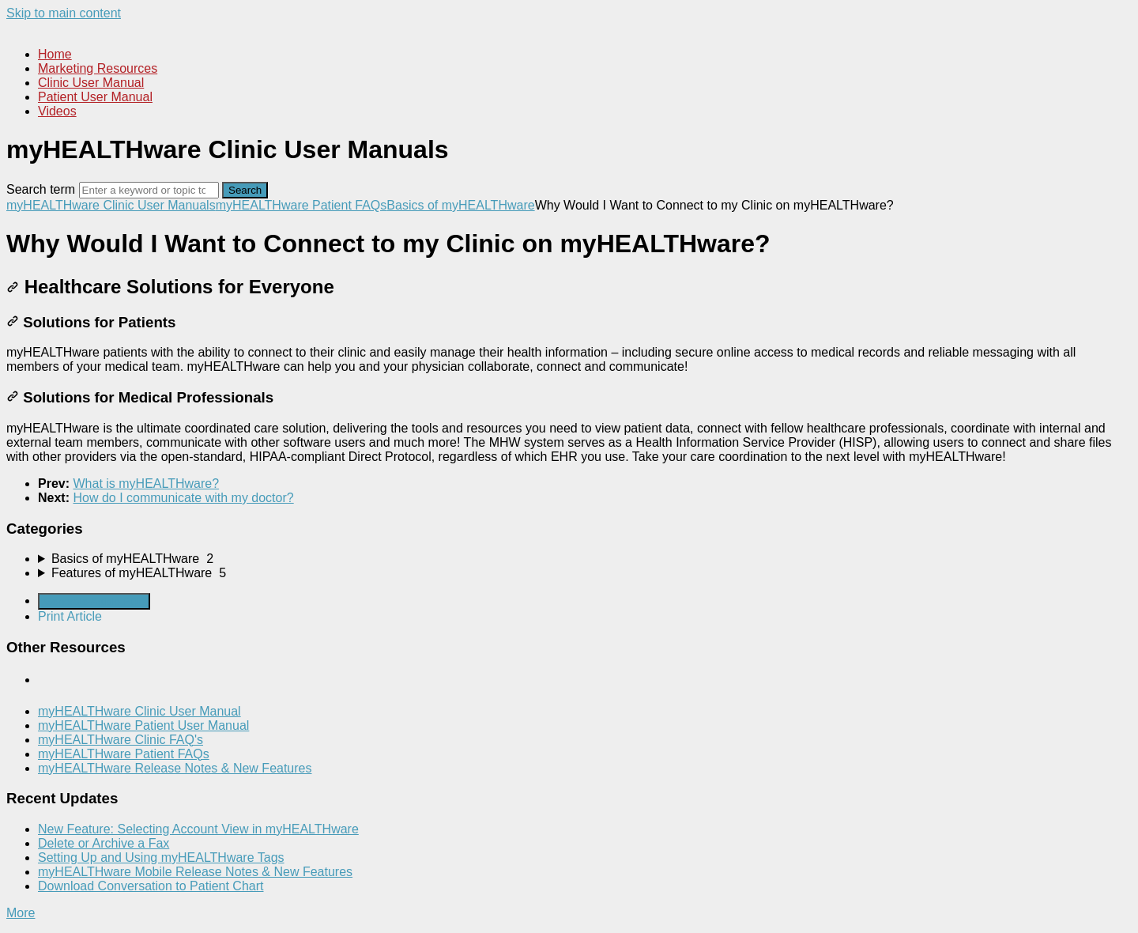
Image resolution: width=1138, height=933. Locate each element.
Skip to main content (63, 13)
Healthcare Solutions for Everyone (170, 286)
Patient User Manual (95, 97)
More (20, 913)
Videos (57, 111)
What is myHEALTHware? (146, 483)
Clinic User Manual (91, 82)
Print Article (70, 616)
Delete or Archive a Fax (103, 843)
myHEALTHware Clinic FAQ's (120, 739)
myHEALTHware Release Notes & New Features (175, 768)
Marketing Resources (97, 68)
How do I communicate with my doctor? (183, 497)
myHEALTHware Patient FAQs (301, 205)
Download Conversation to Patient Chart (151, 886)
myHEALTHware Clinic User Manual (139, 711)
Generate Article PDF (94, 601)
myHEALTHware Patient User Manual (143, 725)
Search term (40, 189)
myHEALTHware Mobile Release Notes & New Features (195, 871)
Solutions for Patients (90, 322)
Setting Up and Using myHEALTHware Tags (161, 857)
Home (55, 54)
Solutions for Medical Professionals (139, 397)
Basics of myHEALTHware (460, 205)
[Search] (149, 190)
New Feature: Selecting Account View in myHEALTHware (198, 829)
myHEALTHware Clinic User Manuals (111, 205)
